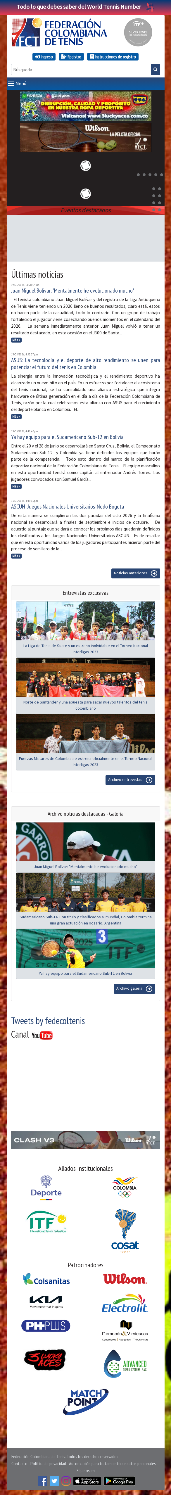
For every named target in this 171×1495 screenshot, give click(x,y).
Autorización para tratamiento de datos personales (112, 1463)
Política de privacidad (48, 1463)
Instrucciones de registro (113, 57)
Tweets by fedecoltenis (48, 1020)
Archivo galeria (134, 988)
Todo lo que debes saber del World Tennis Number (86, 6)
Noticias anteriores (136, 573)
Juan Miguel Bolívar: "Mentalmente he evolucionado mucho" (72, 290)
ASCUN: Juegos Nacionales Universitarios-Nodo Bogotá (67, 506)
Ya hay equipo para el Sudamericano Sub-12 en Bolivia (67, 437)
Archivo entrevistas (130, 780)
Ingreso (44, 57)
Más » (16, 340)
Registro (71, 57)
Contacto (19, 1463)
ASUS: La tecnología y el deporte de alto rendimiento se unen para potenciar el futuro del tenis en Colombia (85, 363)
